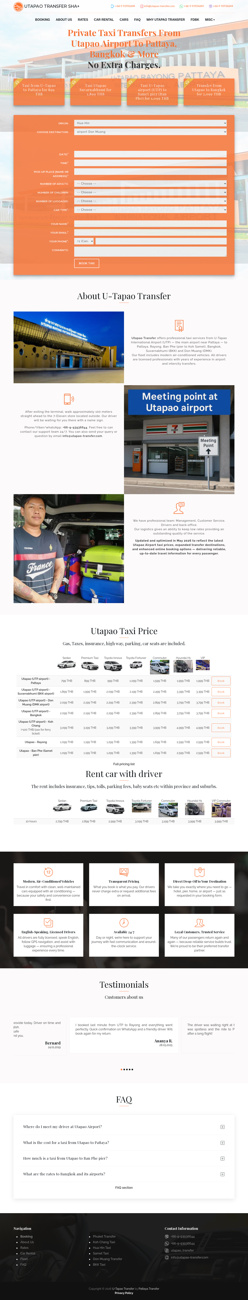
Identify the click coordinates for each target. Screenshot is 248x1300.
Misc (209, 19)
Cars (124, 19)
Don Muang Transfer (107, 1259)
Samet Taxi (101, 1253)
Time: (64, 163)
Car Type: (61, 209)
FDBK (195, 19)
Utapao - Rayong (36, 742)
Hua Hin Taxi (102, 1248)
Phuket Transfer (104, 1236)
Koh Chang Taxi (104, 1242)
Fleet (24, 1259)
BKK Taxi (99, 1264)
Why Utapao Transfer (165, 19)
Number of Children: (53, 192)
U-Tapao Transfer (123, 1288)
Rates (83, 19)
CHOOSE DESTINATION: (52, 132)
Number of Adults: (54, 183)
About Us (64, 19)
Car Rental (104, 19)
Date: (63, 154)
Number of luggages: (52, 201)
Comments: (60, 250)
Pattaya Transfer (149, 1288)
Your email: (59, 232)
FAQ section (124, 1188)
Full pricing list (124, 764)
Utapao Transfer (143, 338)
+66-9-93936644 (75, 427)
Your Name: (59, 223)
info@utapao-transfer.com (82, 436)
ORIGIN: (63, 123)
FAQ (137, 19)
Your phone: (58, 241)
